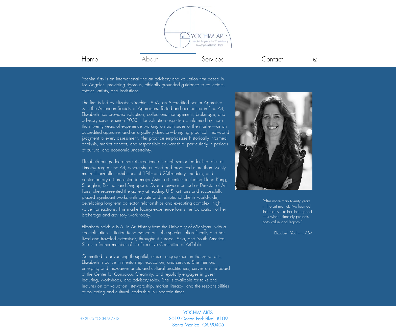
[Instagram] (315, 59)
